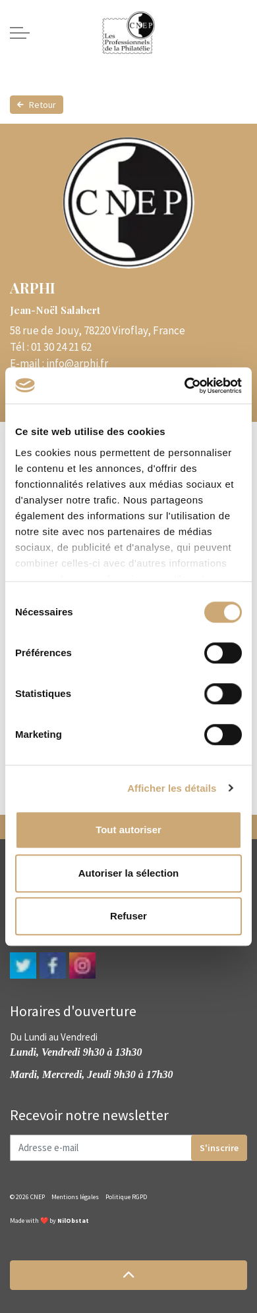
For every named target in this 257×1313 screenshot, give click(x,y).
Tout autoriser (128, 829)
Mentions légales (75, 1197)
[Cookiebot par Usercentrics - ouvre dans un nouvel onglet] (185, 385)
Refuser (128, 915)
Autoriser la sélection (128, 873)
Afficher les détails (171, 788)
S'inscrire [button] (219, 1147)
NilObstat (73, 1220)
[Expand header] (20, 33)
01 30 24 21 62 (61, 347)
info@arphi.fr (77, 363)
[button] (128, 1275)
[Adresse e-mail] (128, 1148)
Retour (37, 104)
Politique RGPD (126, 1197)
